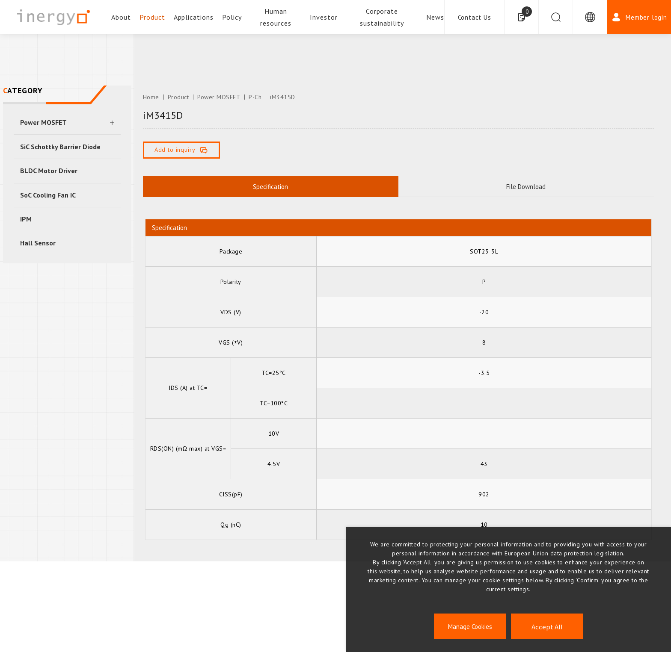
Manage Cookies (470, 626)
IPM (26, 219)
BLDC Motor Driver (48, 170)
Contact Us (474, 17)
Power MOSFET (43, 122)
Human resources (275, 17)
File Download (526, 187)
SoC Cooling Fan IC (48, 195)
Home (151, 97)
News (435, 17)
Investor (324, 17)
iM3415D (282, 97)
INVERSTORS (335, 621)
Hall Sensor (38, 243)
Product (152, 17)
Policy (232, 17)
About (121, 17)
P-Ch (255, 97)
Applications (194, 17)
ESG (112, 621)
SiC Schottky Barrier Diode (60, 146)
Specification (270, 187)
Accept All (547, 626)
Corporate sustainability (382, 17)
